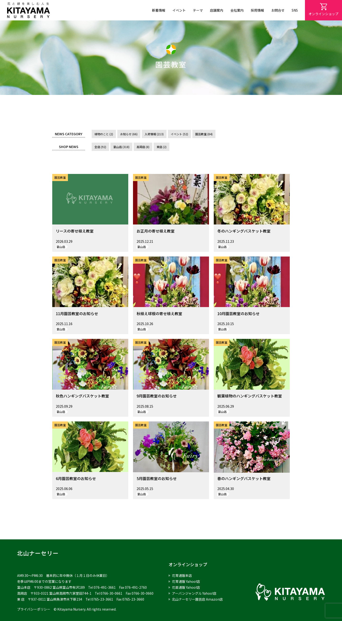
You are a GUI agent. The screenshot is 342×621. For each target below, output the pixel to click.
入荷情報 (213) (154, 134)
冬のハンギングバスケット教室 (244, 231)
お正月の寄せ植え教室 (156, 231)
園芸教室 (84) (204, 134)
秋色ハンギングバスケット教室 (82, 396)
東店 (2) (161, 147)
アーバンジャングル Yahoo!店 (194, 593)
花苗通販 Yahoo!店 (186, 587)
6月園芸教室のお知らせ (76, 478)
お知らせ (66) (129, 134)
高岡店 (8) (143, 147)
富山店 (61, 247)
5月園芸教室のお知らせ (157, 478)
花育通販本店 (182, 575)
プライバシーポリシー (33, 609)
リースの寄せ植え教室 (75, 231)
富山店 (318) (121, 147)
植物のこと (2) (104, 134)
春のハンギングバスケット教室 (244, 478)
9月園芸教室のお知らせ (157, 396)
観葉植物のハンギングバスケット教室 (249, 396)
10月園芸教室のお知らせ (238, 313)
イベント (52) (179, 134)
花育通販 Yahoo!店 (186, 581)
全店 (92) (100, 147)
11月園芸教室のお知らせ (77, 313)
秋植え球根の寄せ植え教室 (159, 313)
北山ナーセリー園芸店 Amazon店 (197, 599)
